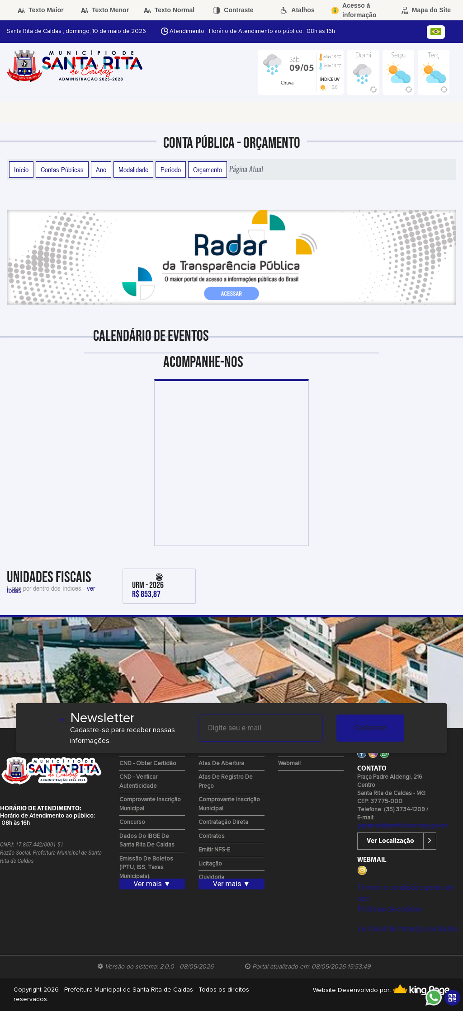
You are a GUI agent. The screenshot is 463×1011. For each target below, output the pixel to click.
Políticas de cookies (389, 909)
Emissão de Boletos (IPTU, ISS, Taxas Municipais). (146, 867)
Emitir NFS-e (214, 850)
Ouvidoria (211, 877)
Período (171, 169)
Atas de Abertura (221, 763)
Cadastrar (370, 728)
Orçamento (207, 169)
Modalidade (133, 169)
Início (21, 169)
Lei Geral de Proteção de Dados (407, 929)
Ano (101, 169)
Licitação (210, 864)
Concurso (132, 822)
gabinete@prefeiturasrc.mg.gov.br (402, 826)
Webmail (289, 763)
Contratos (211, 836)
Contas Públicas (62, 169)
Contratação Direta (223, 822)
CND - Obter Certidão (147, 763)
